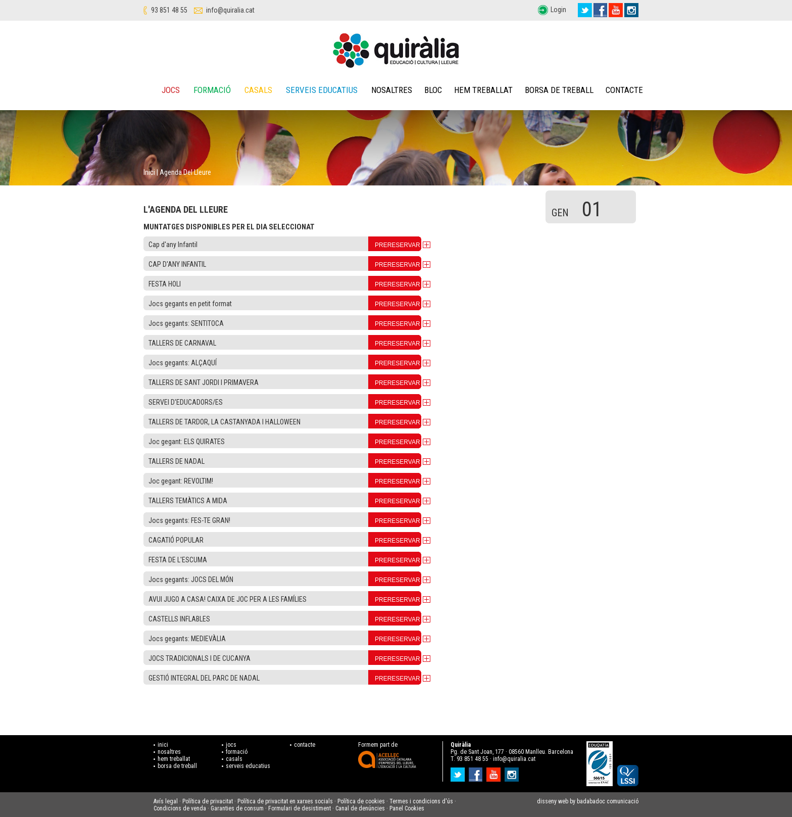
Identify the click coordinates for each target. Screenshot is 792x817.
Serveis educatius (322, 90)
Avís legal (166, 801)
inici (163, 744)
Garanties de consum (237, 808)
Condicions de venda (180, 808)
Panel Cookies (406, 808)
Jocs (171, 90)
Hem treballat (483, 90)
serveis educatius (248, 766)
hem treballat (174, 758)
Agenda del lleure (185, 172)
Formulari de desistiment (299, 808)
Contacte (624, 90)
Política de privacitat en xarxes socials (285, 801)
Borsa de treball (559, 90)
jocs (231, 744)
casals (234, 758)
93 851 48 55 (169, 10)
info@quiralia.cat (230, 10)
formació (236, 751)
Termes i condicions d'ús (421, 801)
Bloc (433, 90)
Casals (258, 90)
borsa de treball (177, 766)
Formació (212, 90)
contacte (304, 744)
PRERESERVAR (397, 245)
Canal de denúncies (360, 808)
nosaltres (169, 751)
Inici (149, 172)
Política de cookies (361, 801)
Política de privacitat (207, 801)
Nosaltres (391, 90)
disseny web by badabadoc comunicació (587, 801)
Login (558, 10)
